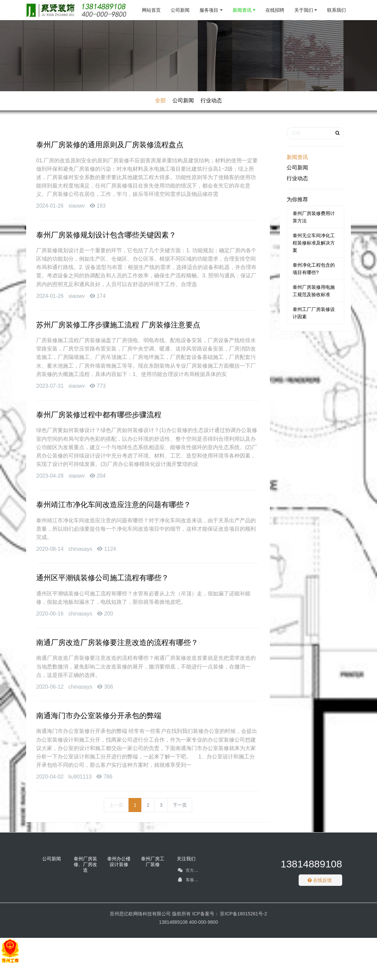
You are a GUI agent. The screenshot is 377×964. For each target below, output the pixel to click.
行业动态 (211, 100)
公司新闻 (183, 100)
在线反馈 (320, 880)
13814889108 (311, 863)
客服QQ (189, 880)
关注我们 (186, 858)
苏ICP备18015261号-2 (243, 913)
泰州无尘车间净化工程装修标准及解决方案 (314, 243)
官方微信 (190, 871)
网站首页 (151, 10)
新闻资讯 (297, 157)
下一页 (180, 805)
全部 (160, 100)
